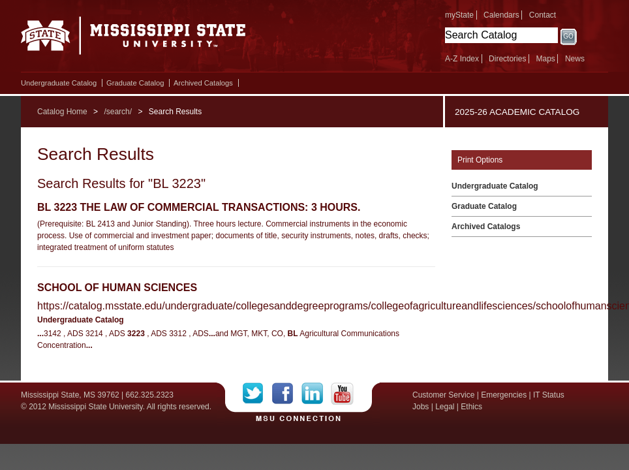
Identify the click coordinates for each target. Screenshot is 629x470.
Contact (542, 15)
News (575, 58)
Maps (545, 58)
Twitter (257, 394)
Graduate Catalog (135, 83)
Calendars (501, 15)
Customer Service (443, 395)
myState (459, 15)
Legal (444, 406)
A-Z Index (462, 58)
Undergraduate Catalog (59, 83)
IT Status (548, 395)
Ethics (471, 406)
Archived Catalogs (203, 83)
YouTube (342, 394)
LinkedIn (316, 394)
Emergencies (504, 395)
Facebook (286, 394)
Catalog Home (62, 111)
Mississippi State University (133, 39)
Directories (507, 58)
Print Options (479, 159)
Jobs (420, 406)
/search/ (118, 111)
